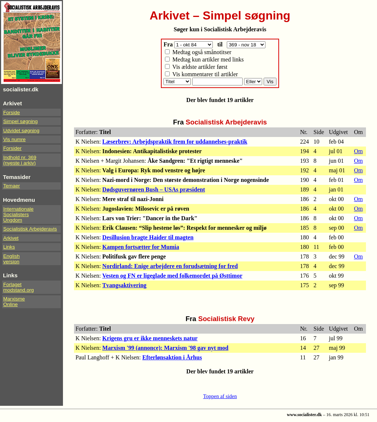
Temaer (11, 186)
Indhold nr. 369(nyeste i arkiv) (19, 160)
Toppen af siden (220, 396)
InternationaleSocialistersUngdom (18, 214)
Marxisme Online (14, 301)
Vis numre (14, 139)
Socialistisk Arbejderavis (30, 229)
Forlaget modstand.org (18, 287)
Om (358, 151)
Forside (11, 112)
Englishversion (11, 258)
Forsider (12, 148)
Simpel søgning (20, 121)
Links (9, 247)
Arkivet (11, 238)
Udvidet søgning (21, 130)
